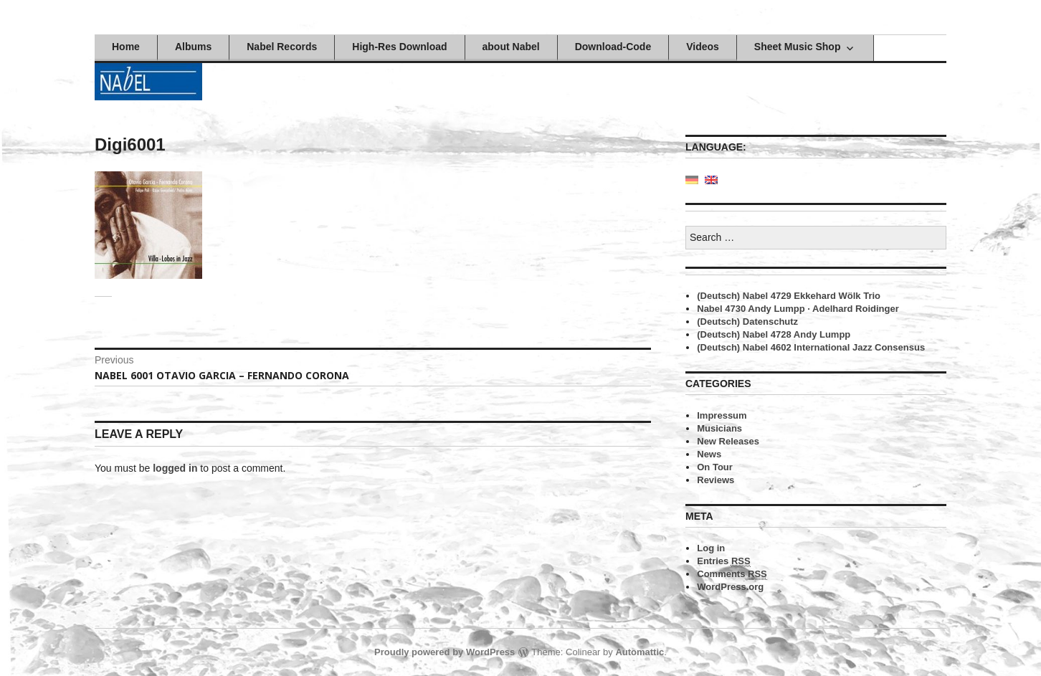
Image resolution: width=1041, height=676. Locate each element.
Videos (702, 46)
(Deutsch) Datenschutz (747, 321)
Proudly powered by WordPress (444, 652)
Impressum (721, 415)
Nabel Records (282, 46)
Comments (732, 574)
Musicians (719, 428)
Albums (193, 46)
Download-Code (613, 46)
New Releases (728, 441)
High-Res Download (399, 46)
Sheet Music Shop (797, 46)
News (709, 454)
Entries (723, 561)
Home (126, 46)
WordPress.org (730, 586)
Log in (711, 548)
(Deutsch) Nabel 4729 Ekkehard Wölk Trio (788, 295)
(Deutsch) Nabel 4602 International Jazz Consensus (811, 347)
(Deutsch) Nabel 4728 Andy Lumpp (773, 334)
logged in (175, 468)
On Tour (715, 467)
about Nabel (511, 46)
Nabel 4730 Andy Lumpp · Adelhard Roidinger (797, 308)
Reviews (715, 480)
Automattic (639, 652)
